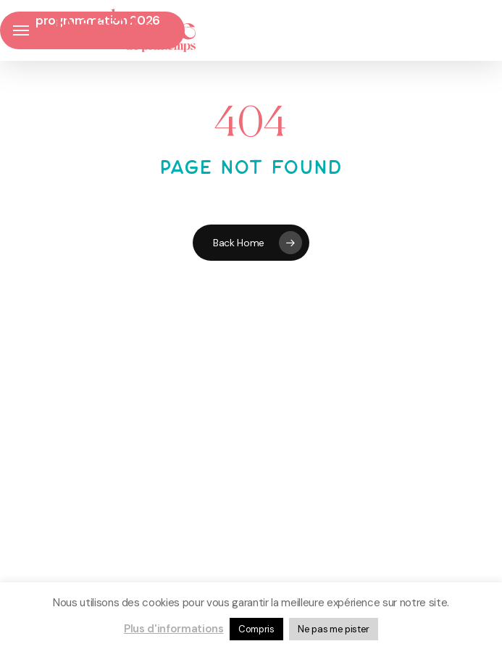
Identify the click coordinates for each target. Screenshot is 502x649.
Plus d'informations (174, 628)
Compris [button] (256, 629)
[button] (21, 30)
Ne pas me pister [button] (333, 629)
